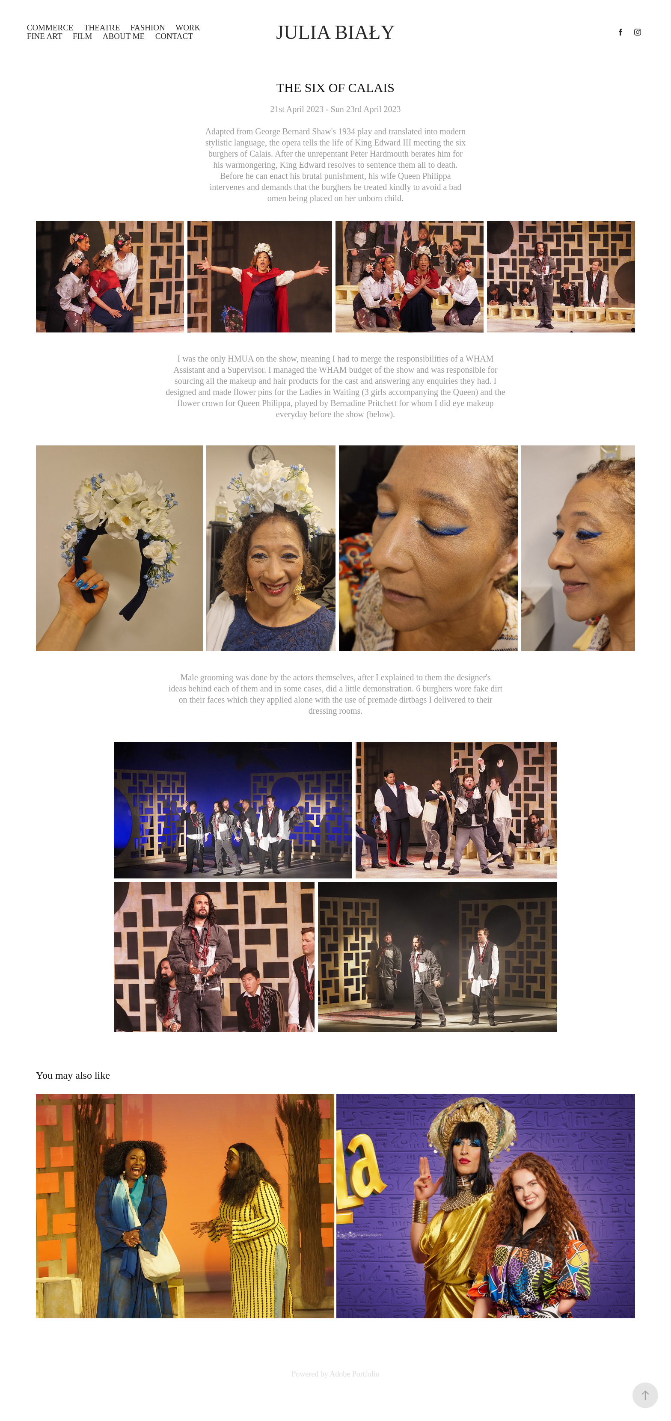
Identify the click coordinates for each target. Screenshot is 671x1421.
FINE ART (44, 36)
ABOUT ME (124, 36)
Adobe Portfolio (355, 1374)
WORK (187, 27)
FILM (82, 36)
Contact (174, 36)
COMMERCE (50, 27)
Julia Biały (335, 32)
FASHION (148, 27)
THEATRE (102, 27)
